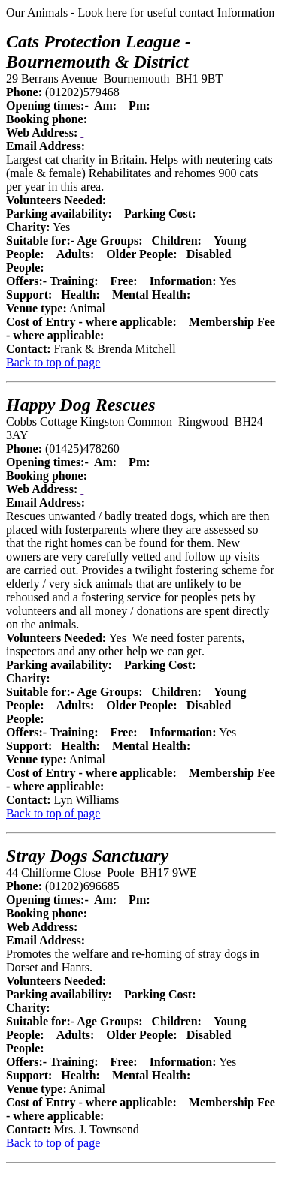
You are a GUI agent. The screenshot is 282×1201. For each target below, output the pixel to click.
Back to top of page (53, 362)
